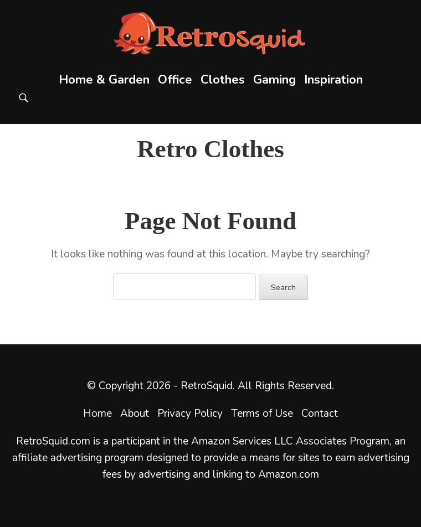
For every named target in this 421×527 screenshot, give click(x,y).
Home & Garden (104, 79)
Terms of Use (262, 413)
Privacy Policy (190, 413)
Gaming (274, 79)
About (134, 413)
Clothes (223, 79)
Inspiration (333, 79)
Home (97, 413)
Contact (319, 413)
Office (175, 79)
